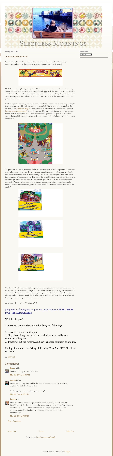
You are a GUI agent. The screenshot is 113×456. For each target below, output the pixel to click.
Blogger (67, 451)
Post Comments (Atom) (45, 437)
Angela (13, 380)
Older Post (70, 431)
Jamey (12, 368)
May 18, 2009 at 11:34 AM (20, 375)
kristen (13, 399)
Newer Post (11, 431)
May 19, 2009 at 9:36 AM (19, 394)
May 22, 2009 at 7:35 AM (19, 416)
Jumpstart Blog (22, 108)
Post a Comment (14, 421)
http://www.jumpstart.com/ (16, 111)
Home (41, 431)
